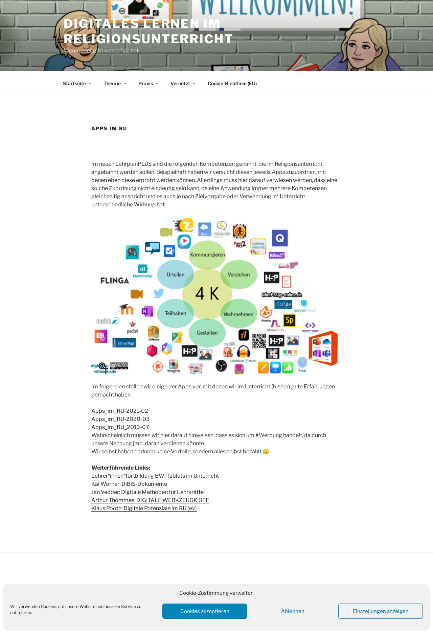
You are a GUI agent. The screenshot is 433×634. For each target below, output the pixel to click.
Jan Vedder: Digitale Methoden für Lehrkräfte (147, 492)
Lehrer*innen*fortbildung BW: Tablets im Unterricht (155, 476)
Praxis (148, 83)
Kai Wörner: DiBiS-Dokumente (129, 484)
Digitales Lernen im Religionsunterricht (149, 31)
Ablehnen (292, 611)
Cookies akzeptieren (204, 611)
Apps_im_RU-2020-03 (120, 419)
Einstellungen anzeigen (381, 611)
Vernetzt (183, 83)
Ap (95, 427)
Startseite (77, 83)
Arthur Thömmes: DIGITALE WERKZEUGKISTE (150, 500)
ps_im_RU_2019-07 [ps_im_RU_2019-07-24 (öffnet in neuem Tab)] (124, 427)
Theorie (115, 83)
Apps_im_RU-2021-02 (119, 411)
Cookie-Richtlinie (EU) (232, 83)
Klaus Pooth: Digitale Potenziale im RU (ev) (144, 508)
